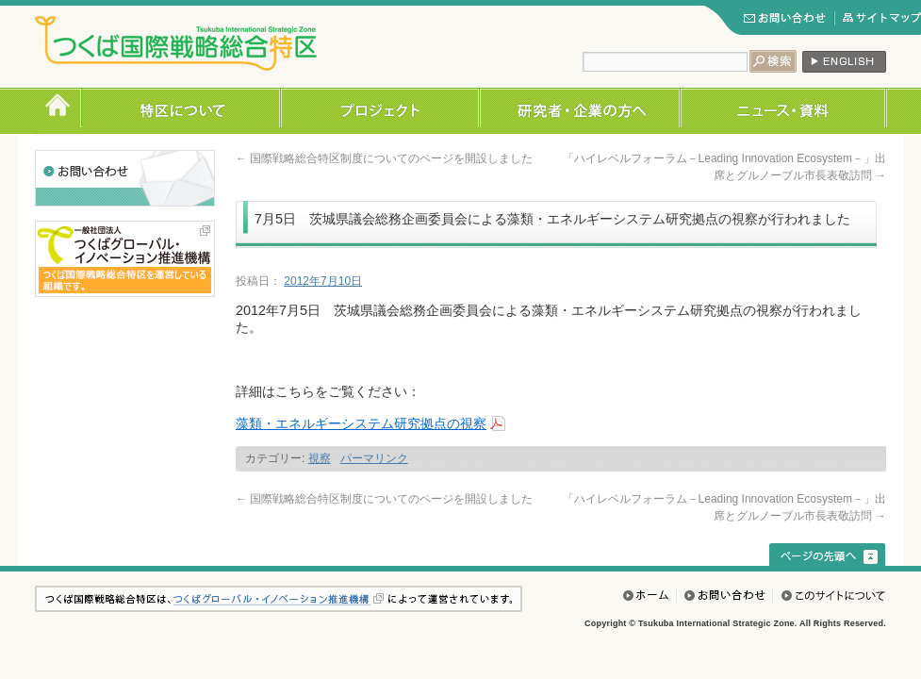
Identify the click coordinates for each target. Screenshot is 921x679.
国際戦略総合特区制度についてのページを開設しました (384, 158)
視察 (319, 458)
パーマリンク (374, 458)
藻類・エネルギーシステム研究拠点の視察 (361, 423)
